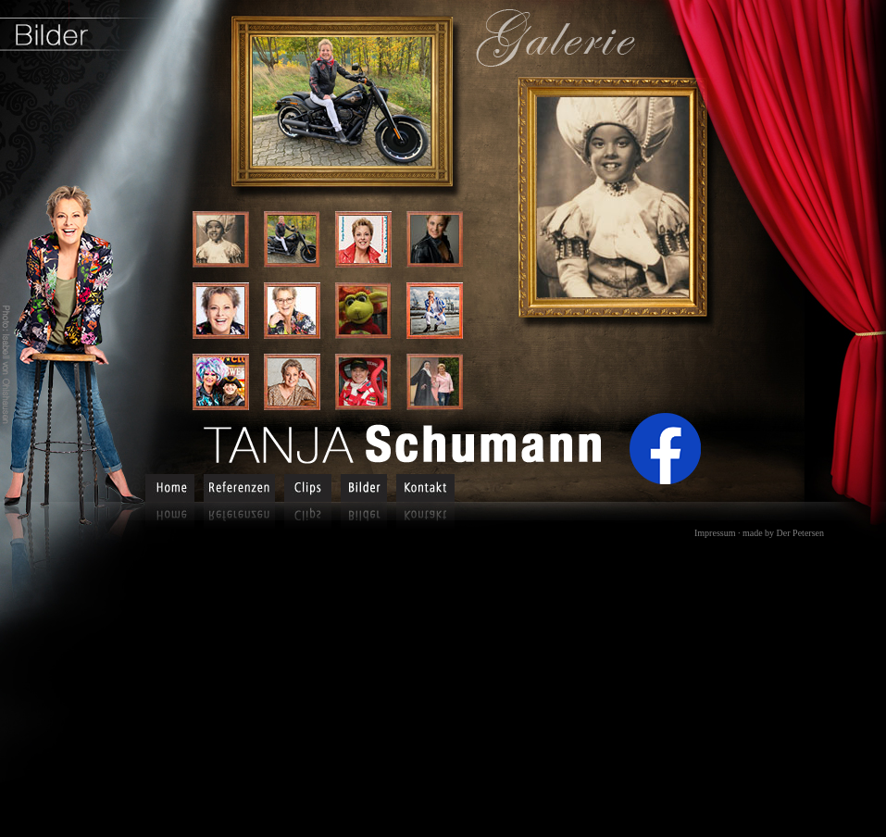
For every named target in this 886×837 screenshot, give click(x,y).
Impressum (714, 533)
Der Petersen (800, 533)
